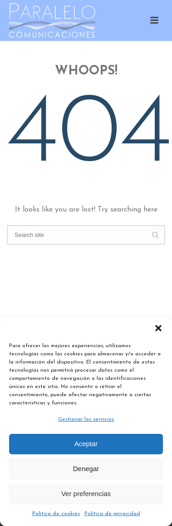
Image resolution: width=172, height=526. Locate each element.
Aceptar (86, 443)
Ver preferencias (86, 493)
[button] (158, 328)
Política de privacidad (112, 513)
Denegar (86, 468)
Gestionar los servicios (86, 419)
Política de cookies (56, 513)
